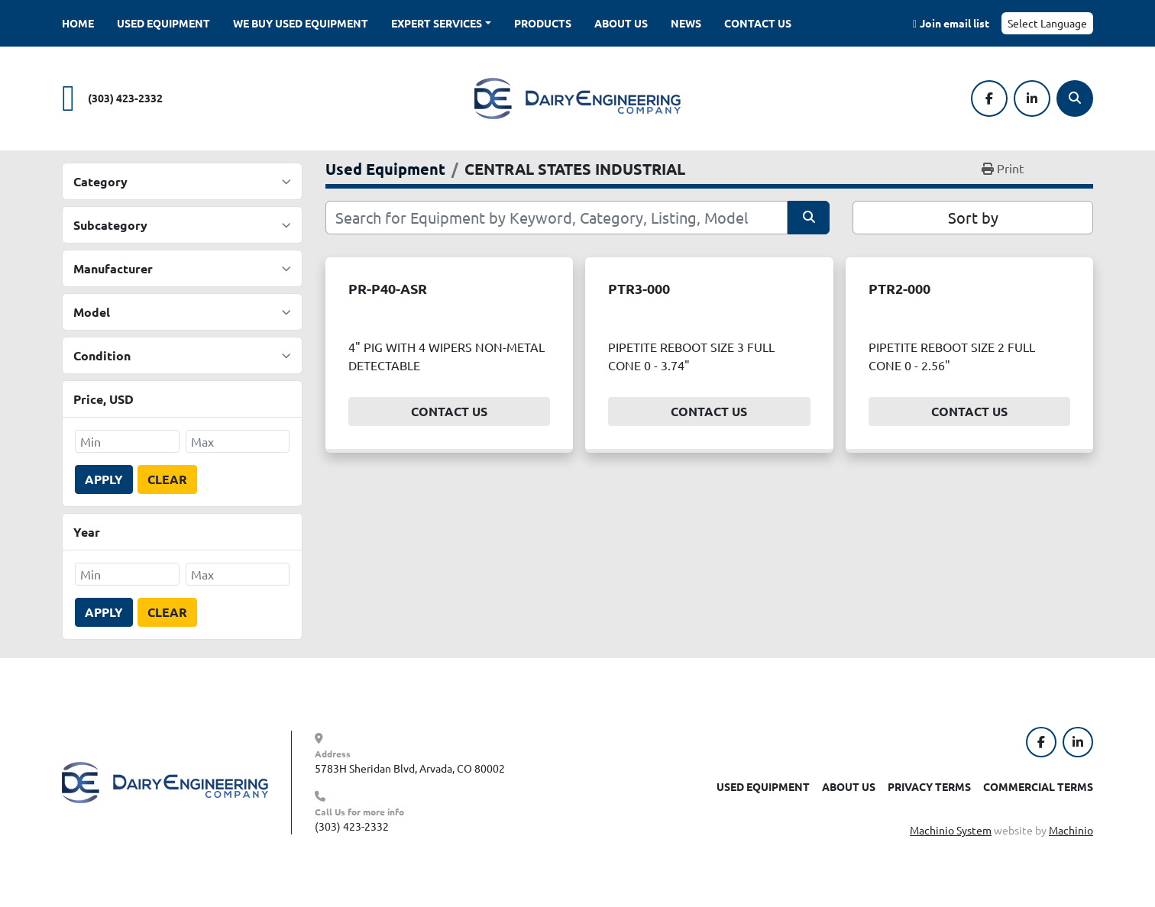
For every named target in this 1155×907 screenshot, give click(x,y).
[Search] (1074, 98)
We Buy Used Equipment (300, 23)
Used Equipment (163, 23)
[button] (441, 23)
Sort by (973, 217)
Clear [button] (167, 479)
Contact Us (757, 23)
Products (542, 23)
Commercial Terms (1038, 786)
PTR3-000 (639, 288)
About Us (621, 23)
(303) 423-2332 (125, 98)
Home (78, 23)
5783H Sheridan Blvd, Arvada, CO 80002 (410, 768)
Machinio (1071, 830)
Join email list (954, 23)
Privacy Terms (929, 786)
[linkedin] (1032, 98)
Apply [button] (104, 479)
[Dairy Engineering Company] (165, 781)
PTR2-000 (899, 288)
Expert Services (436, 23)
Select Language (1047, 23)
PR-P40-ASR (387, 288)
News (686, 23)
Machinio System (951, 830)
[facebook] (989, 98)
